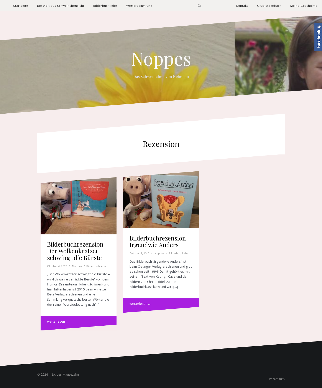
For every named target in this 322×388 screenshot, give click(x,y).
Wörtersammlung (139, 6)
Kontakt (242, 6)
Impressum (277, 379)
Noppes (161, 58)
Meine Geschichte (303, 6)
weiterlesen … (57, 321)
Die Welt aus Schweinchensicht (60, 6)
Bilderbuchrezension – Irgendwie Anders (160, 241)
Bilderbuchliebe (105, 6)
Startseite (20, 6)
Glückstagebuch (269, 6)
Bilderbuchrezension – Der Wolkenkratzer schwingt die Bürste (78, 251)
